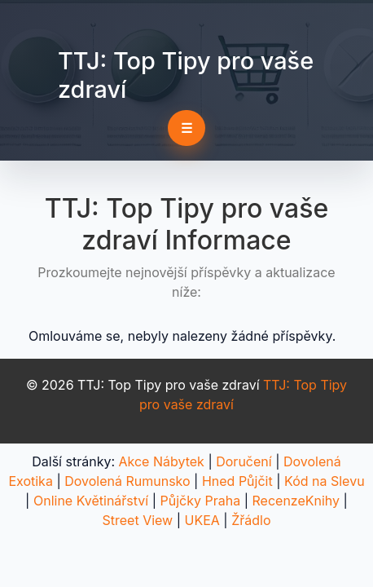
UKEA (202, 520)
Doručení (243, 461)
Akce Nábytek (161, 461)
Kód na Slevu (324, 481)
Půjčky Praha (200, 500)
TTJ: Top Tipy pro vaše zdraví (186, 75)
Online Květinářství (90, 500)
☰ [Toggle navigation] (186, 128)
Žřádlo (250, 520)
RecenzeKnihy (296, 500)
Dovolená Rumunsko (127, 481)
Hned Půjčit (237, 481)
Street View (137, 520)
